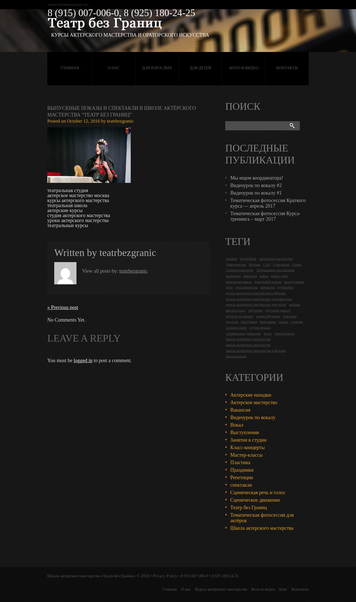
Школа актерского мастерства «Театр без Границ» (91, 576)
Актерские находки (250, 395)
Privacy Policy (165, 576)
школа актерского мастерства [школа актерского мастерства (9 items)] (248, 345)
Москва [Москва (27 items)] (254, 264)
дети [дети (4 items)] (229, 287)
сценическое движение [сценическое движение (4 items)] (243, 333)
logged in (83, 360)
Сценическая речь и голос (257, 492)
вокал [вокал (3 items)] (264, 276)
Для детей (200, 68)
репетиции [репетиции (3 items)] (268, 322)
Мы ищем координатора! (256, 178)
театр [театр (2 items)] (268, 333)
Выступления (244, 432)
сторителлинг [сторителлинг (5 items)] (236, 327)
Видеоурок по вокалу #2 (256, 185)
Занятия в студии (248, 440)
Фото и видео (243, 68)
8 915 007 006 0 (194, 576)
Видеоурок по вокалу (252, 417)
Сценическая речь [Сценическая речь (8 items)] (239, 270)
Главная (70, 68)
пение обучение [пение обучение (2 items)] (268, 316)
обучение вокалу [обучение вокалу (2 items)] (278, 310)
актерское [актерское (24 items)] (233, 276)
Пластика (240, 462)
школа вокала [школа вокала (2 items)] (236, 356)
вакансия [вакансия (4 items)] (250, 276)
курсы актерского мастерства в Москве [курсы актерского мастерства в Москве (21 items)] (256, 293)
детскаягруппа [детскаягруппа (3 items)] (247, 287)
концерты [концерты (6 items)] (267, 287)
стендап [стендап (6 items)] (297, 322)
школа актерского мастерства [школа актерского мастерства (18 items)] (248, 339)
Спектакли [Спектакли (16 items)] (281, 264)
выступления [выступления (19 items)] (294, 282)
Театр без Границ (248, 507)
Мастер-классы (246, 455)
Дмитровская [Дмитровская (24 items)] (236, 264)
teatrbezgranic (120, 121)
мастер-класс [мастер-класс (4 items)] (236, 310)
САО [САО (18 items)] (266, 264)
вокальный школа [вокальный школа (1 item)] (267, 282)
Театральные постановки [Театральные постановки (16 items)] (275, 270)
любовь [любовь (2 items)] (294, 304)
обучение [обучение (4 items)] (256, 310)
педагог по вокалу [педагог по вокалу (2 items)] (239, 316)
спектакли (241, 485)
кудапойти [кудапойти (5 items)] (285, 287)
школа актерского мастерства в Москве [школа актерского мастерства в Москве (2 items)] (256, 351)
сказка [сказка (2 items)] (283, 322)
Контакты (287, 68)
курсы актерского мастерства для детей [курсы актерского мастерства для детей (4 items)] (256, 304)
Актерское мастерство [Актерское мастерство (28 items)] (276, 259)
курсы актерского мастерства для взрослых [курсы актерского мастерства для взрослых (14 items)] (259, 299)
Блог (283, 589)
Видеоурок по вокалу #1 (256, 193)
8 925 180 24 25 (225, 576)
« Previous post (62, 307)
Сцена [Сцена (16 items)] (296, 264)
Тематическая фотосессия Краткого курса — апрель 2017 (268, 203)
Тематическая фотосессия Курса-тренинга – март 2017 (265, 216)
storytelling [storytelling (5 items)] (248, 259)
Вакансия (240, 410)
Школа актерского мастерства (261, 528)
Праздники (242, 470)
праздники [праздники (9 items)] (249, 322)
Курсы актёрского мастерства (221, 589)
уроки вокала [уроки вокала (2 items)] (285, 333)
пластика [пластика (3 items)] (290, 316)
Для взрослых (157, 68)
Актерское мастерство (253, 402)
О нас (113, 68)
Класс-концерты (247, 447)
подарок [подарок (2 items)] (232, 322)
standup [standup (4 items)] (231, 259)
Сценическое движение (255, 500)
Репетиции (241, 477)
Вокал (236, 425)
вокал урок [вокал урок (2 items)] (279, 276)
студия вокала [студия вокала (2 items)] (260, 327)
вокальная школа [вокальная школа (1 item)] (239, 282)
